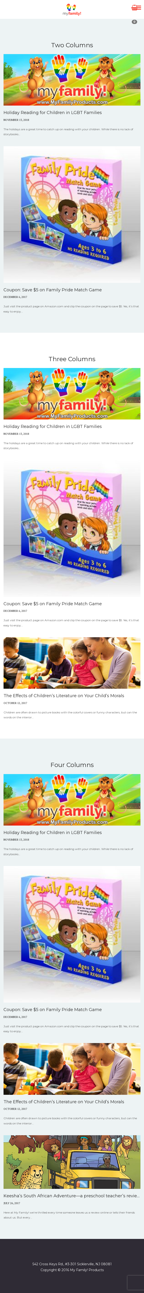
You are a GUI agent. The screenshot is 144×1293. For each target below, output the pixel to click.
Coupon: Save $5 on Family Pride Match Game (53, 290)
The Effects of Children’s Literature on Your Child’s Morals (64, 695)
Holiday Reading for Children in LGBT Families (53, 112)
